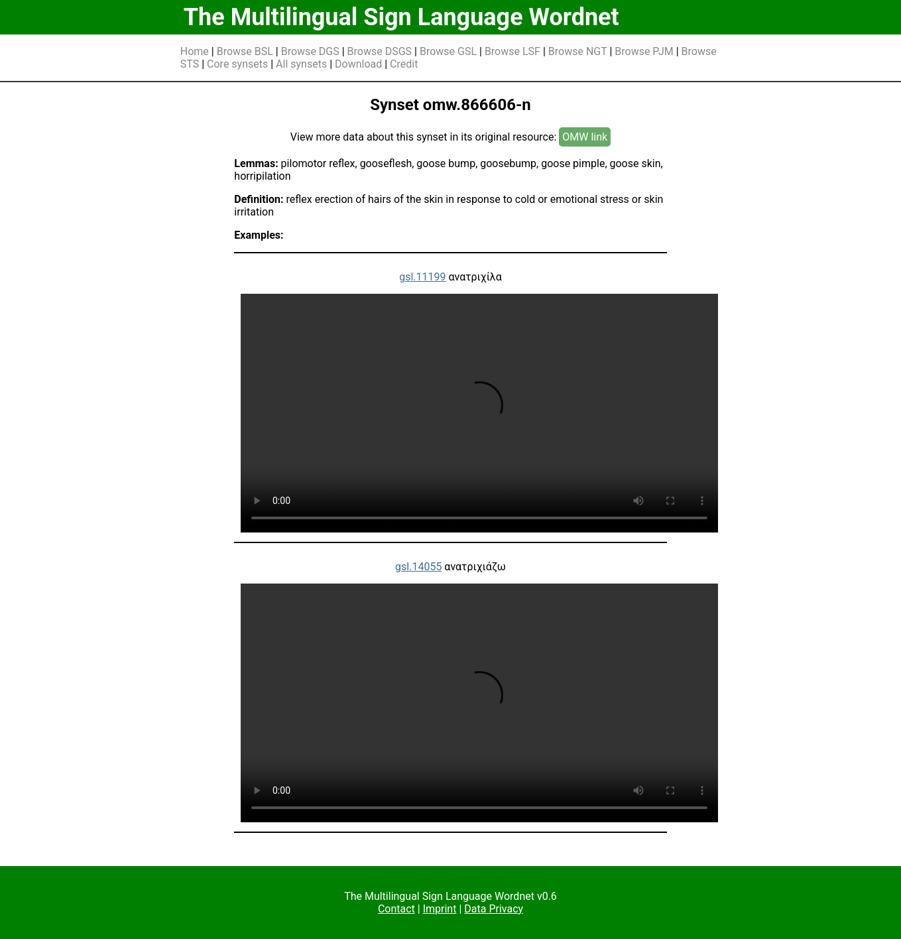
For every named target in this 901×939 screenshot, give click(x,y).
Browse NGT (577, 51)
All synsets (301, 64)
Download (358, 64)
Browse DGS (310, 51)
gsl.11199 (422, 277)
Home (194, 51)
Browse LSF (512, 51)
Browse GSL (448, 51)
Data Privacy (493, 909)
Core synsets (237, 64)
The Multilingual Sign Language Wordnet (401, 17)
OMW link (584, 137)
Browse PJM (644, 51)
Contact (396, 909)
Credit (404, 64)
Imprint (440, 909)
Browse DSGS (379, 51)
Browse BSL (245, 51)
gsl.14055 (418, 566)
